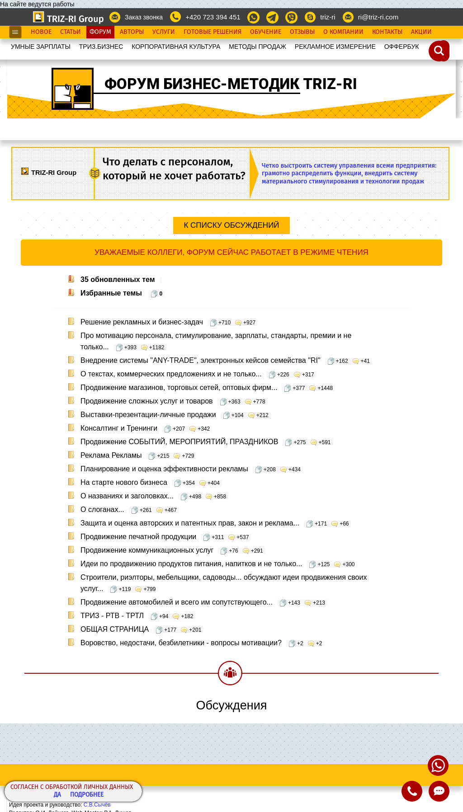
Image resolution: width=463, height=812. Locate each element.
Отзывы (302, 32)
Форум (100, 32)
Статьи (70, 32)
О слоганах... (129, 509)
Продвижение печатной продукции (165, 536)
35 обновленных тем (121, 279)
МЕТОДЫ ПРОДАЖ (257, 46)
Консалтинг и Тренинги (146, 428)
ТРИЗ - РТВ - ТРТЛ (137, 616)
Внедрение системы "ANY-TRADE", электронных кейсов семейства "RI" (226, 360)
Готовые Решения (212, 32)
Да (57, 795)
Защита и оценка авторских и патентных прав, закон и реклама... (215, 523)
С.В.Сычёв (97, 805)
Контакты (387, 32)
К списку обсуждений (231, 225)
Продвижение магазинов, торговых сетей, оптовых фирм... (207, 387)
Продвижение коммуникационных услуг (172, 550)
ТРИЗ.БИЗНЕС (101, 46)
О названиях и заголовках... (154, 496)
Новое (41, 32)
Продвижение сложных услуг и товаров (174, 401)
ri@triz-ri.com (378, 17)
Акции (421, 32)
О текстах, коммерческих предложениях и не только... (198, 374)
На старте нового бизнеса (151, 482)
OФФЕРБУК (401, 46)
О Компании (343, 32)
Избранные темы (122, 293)
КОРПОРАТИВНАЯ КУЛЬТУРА (176, 46)
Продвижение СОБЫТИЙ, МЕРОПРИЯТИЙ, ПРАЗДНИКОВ (206, 442)
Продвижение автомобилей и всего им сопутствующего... (203, 602)
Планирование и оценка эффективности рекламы (191, 469)
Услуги (163, 32)
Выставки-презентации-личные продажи (175, 414)
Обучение (265, 32)
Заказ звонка (144, 17)
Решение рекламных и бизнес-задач (169, 322)
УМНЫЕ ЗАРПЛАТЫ (41, 46)
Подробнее (87, 795)
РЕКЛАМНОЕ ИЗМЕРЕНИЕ (335, 46)
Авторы (132, 32)
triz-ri (327, 17)
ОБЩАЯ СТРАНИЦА (141, 629)
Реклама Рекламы (138, 455)
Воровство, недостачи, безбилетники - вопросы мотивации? (202, 643)
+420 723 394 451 (212, 17)
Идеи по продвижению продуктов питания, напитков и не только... (218, 564)
